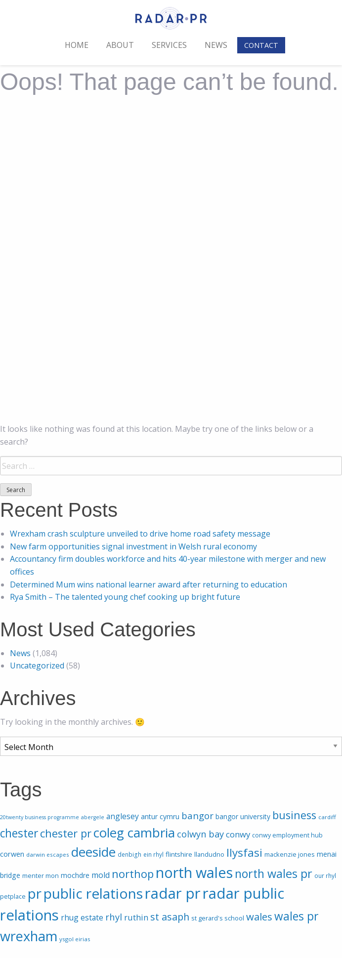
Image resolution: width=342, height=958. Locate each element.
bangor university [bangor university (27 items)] (242, 816)
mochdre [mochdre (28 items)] (75, 875)
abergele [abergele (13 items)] (92, 817)
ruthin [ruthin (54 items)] (136, 917)
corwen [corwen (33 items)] (12, 854)
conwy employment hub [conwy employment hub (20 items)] (287, 835)
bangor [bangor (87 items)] (197, 815)
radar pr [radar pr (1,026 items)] (173, 893)
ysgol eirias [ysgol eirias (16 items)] (74, 939)
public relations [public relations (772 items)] (93, 893)
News (216, 45)
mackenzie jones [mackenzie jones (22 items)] (289, 854)
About (120, 45)
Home (76, 45)
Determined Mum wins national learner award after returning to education (148, 584)
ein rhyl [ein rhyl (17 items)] (153, 854)
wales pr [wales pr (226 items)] (296, 916)
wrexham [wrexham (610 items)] (28, 936)
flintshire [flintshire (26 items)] (179, 854)
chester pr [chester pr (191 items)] (65, 833)
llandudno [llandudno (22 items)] (209, 854)
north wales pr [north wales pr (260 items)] (273, 873)
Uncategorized (37, 665)
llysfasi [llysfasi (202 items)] (244, 852)
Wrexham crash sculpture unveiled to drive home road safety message (140, 533)
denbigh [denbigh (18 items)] (129, 854)
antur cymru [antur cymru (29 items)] (160, 816)
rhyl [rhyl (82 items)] (113, 917)
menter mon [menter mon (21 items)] (40, 876)
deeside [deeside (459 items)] (93, 852)
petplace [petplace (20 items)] (13, 896)
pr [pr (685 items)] (35, 893)
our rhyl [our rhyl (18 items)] (325, 876)
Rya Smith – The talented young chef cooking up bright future (125, 596)
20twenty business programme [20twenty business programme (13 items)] (39, 817)
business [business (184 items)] (294, 815)
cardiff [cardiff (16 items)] (327, 817)
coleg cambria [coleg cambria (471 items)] (134, 832)
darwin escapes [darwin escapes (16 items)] (47, 854)
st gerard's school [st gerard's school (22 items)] (217, 918)
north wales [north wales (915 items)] (194, 872)
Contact (261, 45)
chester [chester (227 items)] (19, 833)
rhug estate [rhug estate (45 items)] (82, 917)
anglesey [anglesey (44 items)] (122, 816)
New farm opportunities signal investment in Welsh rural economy (133, 546)
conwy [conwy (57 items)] (238, 834)
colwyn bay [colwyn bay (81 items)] (200, 834)
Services (169, 45)
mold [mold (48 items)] (100, 875)
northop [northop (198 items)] (133, 873)
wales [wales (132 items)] (259, 916)
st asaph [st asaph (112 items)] (169, 916)
